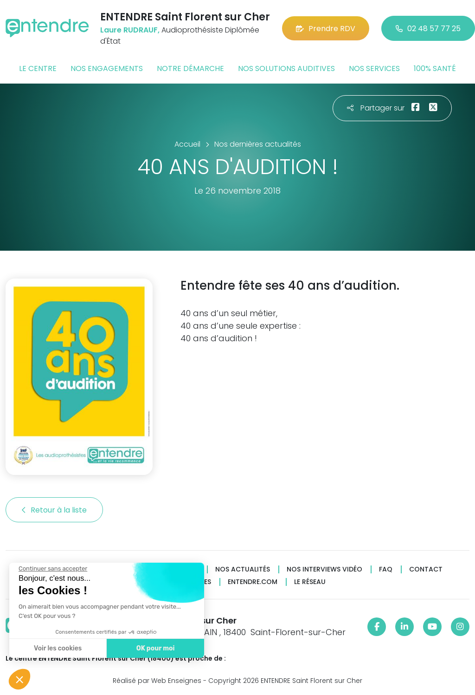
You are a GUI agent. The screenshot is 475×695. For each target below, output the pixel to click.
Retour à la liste (54, 510)
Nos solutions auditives (286, 68)
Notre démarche (190, 68)
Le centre (38, 68)
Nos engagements (107, 68)
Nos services (374, 68)
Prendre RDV (325, 28)
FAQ (385, 569)
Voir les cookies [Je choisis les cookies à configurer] (58, 648)
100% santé (435, 68)
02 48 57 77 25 (428, 28)
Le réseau (310, 582)
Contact (426, 569)
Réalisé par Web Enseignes (157, 680)
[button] (19, 679)
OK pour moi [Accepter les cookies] (155, 648)
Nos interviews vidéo (324, 569)
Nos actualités (242, 569)
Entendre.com (252, 582)
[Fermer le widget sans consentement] (53, 568)
